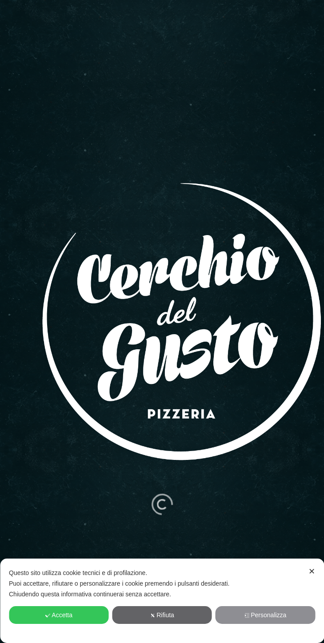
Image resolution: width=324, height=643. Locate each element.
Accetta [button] (58, 615)
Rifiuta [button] (162, 615)
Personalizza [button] (265, 615)
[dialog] (162, 601)
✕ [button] (311, 571)
